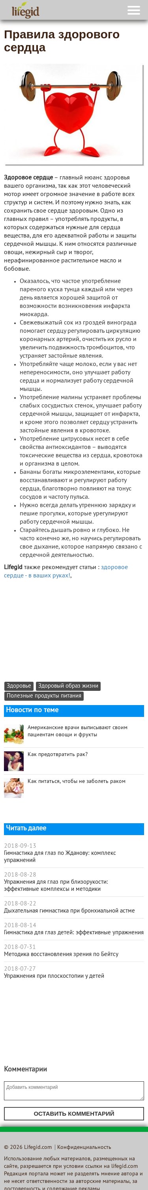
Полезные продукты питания (44, 696)
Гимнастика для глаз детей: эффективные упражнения (74, 932)
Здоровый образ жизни (68, 686)
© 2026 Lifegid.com (28, 1147)
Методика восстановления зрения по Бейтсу (61, 954)
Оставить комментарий (74, 1113)
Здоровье (19, 686)
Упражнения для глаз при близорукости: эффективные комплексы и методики (56, 885)
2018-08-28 (20, 875)
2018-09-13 (20, 846)
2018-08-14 (20, 925)
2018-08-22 (20, 904)
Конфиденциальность (84, 1147)
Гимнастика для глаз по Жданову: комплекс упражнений (60, 857)
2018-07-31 (20, 947)
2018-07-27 (20, 969)
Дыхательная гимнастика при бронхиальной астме (69, 911)
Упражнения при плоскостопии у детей (54, 976)
